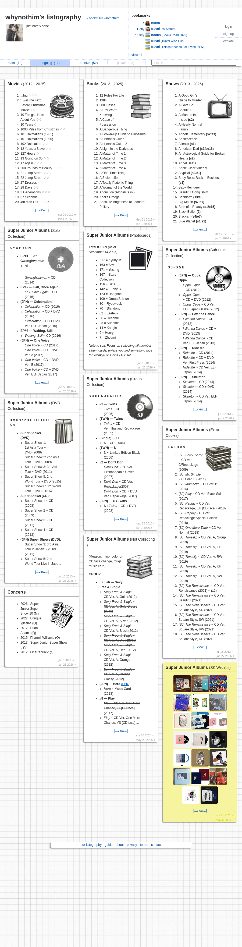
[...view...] (42, 210)
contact (156, 845)
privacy (132, 845)
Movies (28, 83)
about (120, 845)
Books (106, 83)
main (15, 63)
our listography (91, 845)
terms (144, 845)
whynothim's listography (43, 17)
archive (89, 63)
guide (108, 845)
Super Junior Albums (120, 235)
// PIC (125, 684)
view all (136, 55)
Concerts (17, 592)
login (228, 27)
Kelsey (139, 35)
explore (228, 41)
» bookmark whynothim (102, 18)
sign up (228, 34)
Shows (186, 83)
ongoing (50, 63)
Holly (140, 29)
